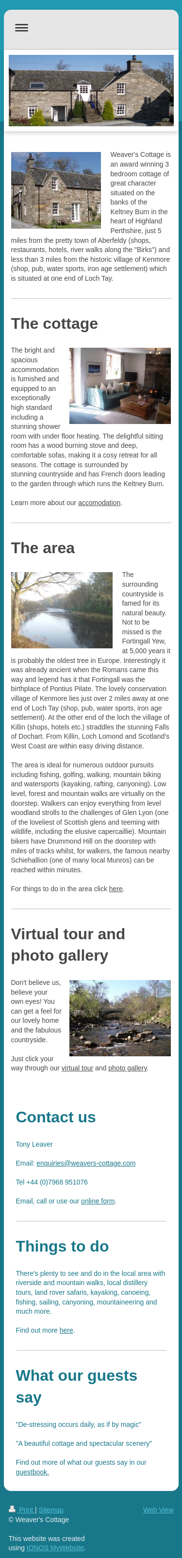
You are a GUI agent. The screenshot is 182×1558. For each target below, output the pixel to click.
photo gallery (127, 1068)
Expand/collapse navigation (91, 27)
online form (98, 1201)
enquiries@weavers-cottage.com (85, 1163)
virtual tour (77, 1068)
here (116, 889)
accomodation (99, 503)
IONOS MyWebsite (55, 1548)
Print (22, 1510)
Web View (158, 1510)
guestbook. (33, 1472)
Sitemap (51, 1510)
